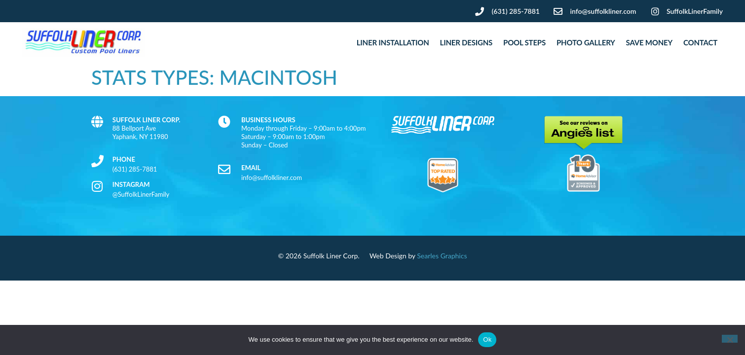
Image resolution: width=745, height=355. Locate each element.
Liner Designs (466, 42)
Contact (700, 42)
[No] (730, 339)
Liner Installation (393, 42)
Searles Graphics (442, 255)
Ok (487, 339)
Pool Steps (524, 42)
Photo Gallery (586, 42)
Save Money (649, 42)
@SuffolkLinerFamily (141, 194)
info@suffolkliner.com (271, 177)
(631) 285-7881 (134, 169)
